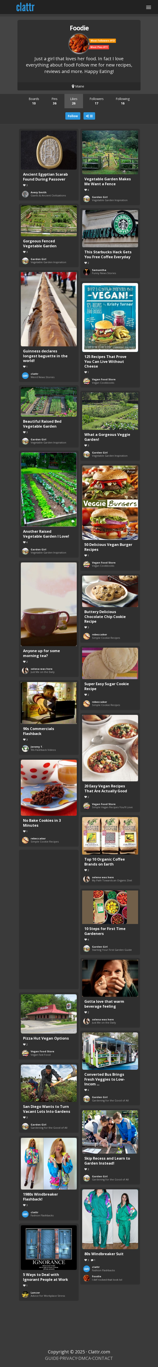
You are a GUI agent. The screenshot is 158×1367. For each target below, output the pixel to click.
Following (123, 101)
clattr (34, 373)
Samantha (99, 270)
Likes (73, 101)
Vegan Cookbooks (103, 382)
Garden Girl (100, 197)
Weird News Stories (42, 377)
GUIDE (52, 1358)
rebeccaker (99, 634)
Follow (73, 116)
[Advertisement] (49, 918)
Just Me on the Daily (43, 672)
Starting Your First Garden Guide (112, 949)
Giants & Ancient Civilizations (48, 195)
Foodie (96, 1276)
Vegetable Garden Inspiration (110, 200)
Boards (34, 101)
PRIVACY (68, 1358)
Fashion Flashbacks (42, 1215)
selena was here (41, 668)
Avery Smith (39, 192)
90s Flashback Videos (43, 749)
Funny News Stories (104, 273)
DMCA (84, 1358)
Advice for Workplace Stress (48, 1295)
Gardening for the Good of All (110, 1100)
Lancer (35, 1292)
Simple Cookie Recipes (106, 637)
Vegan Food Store (103, 379)
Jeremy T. (37, 746)
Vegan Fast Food (41, 1054)
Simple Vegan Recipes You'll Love (112, 807)
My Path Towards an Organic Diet (112, 880)
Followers (97, 101)
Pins (54, 101)
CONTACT (102, 1358)
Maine (78, 86)
